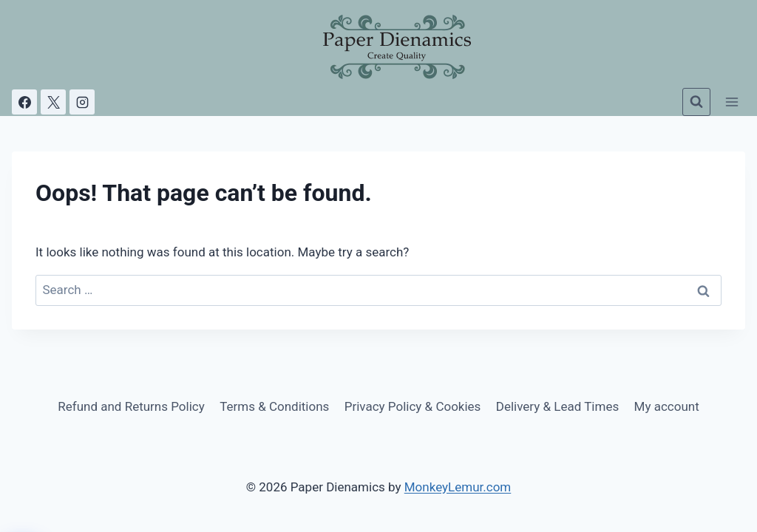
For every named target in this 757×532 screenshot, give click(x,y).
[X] (53, 102)
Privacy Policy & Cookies (412, 406)
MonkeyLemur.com (458, 487)
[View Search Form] (696, 102)
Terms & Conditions (274, 406)
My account (666, 406)
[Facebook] (24, 102)
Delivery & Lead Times (557, 406)
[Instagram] (82, 102)
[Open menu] (731, 101)
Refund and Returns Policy (131, 406)
